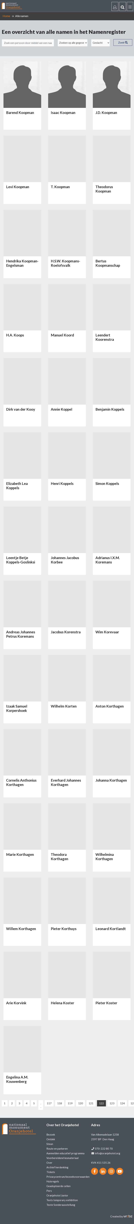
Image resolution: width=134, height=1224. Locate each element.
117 (49, 1103)
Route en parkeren (57, 1148)
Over (49, 1162)
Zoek (123, 42)
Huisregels (52, 1181)
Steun (49, 1143)
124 (122, 1103)
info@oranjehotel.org (107, 1153)
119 (70, 1103)
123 (112, 1103)
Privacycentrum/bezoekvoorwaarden (68, 1176)
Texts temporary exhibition (62, 1200)
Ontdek (50, 1139)
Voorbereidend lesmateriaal (62, 1157)
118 (59, 1103)
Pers (49, 1190)
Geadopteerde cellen (58, 1186)
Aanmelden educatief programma (65, 1153)
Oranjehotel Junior (57, 1195)
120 (80, 1103)
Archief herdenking (57, 1167)
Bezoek (50, 1134)
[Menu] (130, 6)
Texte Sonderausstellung (60, 1204)
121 (91, 1103)
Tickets (50, 1172)
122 (101, 1103)
